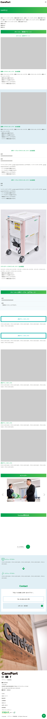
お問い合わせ (5, 705)
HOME (3, 693)
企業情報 (4, 700)
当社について (5, 696)
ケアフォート (5, 2)
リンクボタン (20, 547)
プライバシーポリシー (6, 710)
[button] (2, 237)
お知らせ (4, 703)
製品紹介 (4, 698)
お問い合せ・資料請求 (23, 606)
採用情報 (4, 707)
